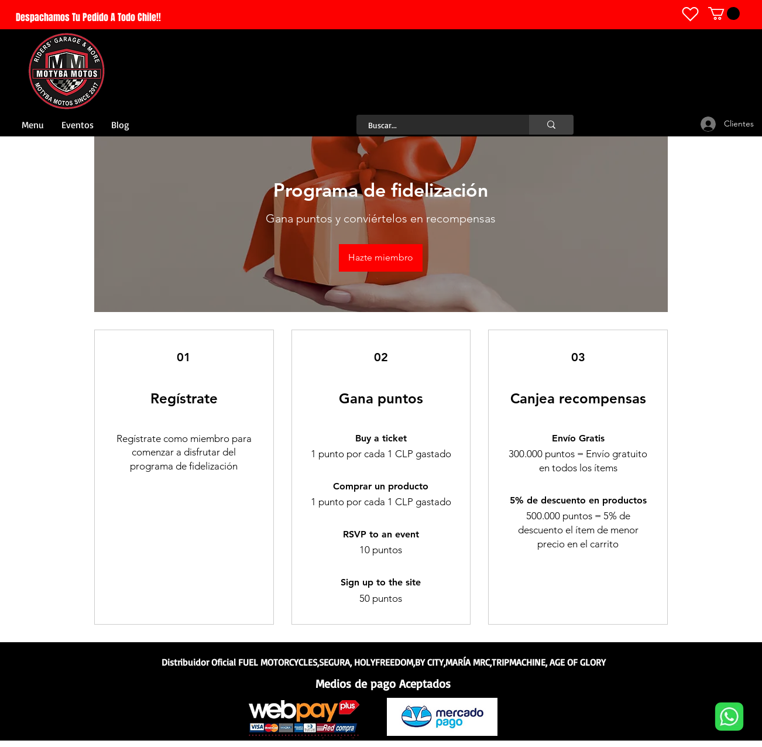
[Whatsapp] (729, 716)
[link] (724, 13)
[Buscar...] (436, 125)
